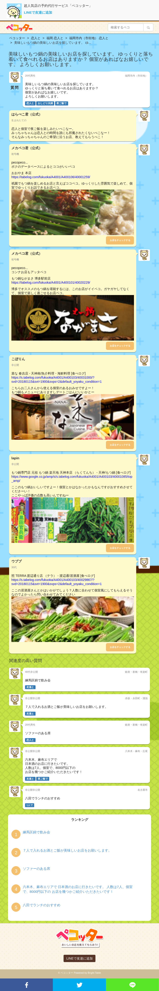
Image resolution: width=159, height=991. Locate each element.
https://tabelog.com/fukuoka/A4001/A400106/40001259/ (50, 177)
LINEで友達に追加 (38, 12)
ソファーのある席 (36, 868)
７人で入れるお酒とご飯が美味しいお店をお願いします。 (67, 850)
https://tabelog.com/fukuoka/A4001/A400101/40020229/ (50, 282)
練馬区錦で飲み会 (36, 832)
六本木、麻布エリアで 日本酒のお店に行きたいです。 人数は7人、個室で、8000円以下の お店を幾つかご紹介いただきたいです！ (78, 889)
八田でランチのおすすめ (41, 905)
